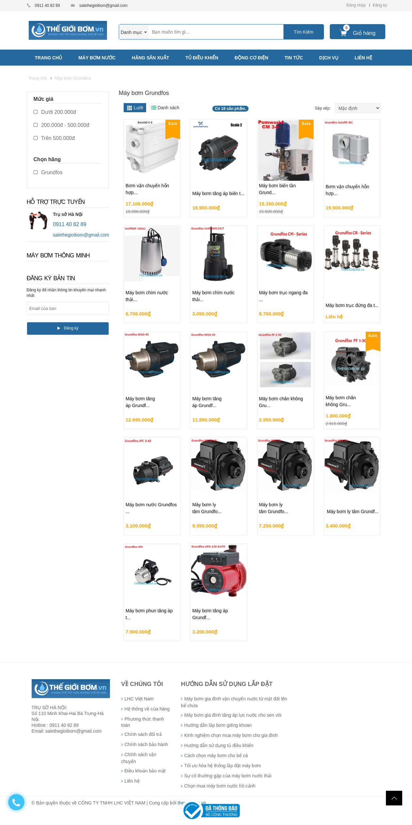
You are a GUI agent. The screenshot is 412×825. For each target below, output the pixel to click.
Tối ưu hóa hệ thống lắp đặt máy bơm (222, 765)
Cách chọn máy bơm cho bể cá (216, 755)
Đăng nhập (356, 5)
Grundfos (48, 172)
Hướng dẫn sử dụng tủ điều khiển (218, 745)
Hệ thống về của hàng (147, 708)
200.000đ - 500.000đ (61, 125)
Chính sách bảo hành (146, 744)
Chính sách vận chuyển (139, 758)
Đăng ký (380, 5)
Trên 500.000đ (54, 138)
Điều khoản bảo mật (145, 770)
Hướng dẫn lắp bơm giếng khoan (218, 725)
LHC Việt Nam (139, 698)
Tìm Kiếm (303, 32)
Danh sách (168, 107)
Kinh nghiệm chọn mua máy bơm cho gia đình (231, 735)
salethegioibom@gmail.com (103, 5)
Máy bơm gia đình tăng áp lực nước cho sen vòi (232, 715)
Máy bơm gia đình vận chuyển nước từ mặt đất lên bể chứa (234, 702)
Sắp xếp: (323, 108)
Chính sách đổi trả (143, 734)
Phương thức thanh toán (142, 722)
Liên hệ (132, 781)
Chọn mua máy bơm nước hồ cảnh (219, 785)
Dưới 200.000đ (55, 112)
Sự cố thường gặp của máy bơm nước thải (228, 775)
